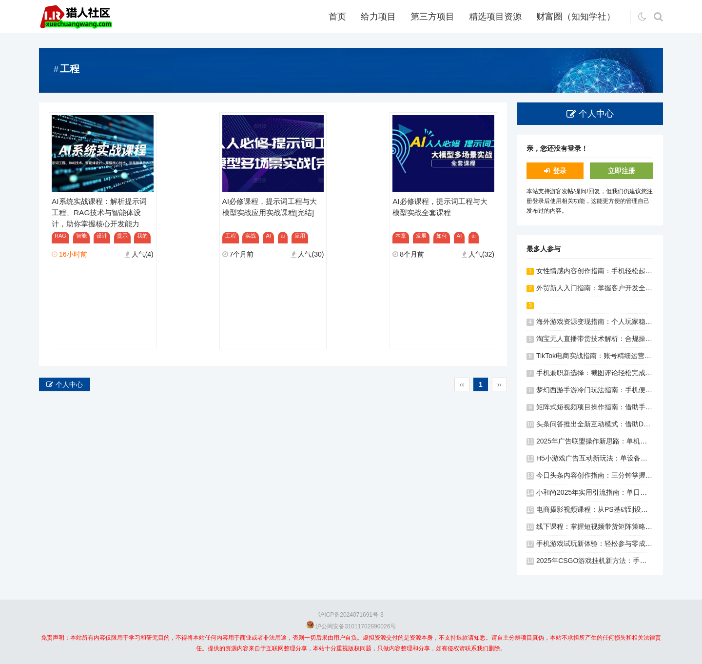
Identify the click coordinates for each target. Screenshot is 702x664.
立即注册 (621, 171)
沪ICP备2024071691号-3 (350, 614)
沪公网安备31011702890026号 (355, 626)
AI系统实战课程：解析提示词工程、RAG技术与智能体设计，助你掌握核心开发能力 (99, 212)
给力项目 (378, 16)
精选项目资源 (495, 16)
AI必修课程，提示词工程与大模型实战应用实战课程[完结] (269, 207)
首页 (337, 16)
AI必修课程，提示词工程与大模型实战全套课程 (440, 207)
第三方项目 (432, 16)
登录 (559, 171)
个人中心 (69, 384)
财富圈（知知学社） (575, 16)
